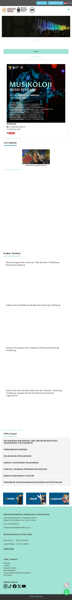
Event (36, 51)
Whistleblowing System (19, 476)
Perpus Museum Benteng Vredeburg (17, 573)
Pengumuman (36, 57)
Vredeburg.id (39, 596)
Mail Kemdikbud (10, 570)
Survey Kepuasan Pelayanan (21, 462)
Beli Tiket (42, 3)
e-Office (6, 566)
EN (70, 3)
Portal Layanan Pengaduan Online (25, 469)
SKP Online (8, 575)
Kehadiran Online (10, 568)
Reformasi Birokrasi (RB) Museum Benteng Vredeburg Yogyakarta (31, 442)
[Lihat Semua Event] (13, 138)
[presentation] (34, 40)
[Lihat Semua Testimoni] (13, 170)
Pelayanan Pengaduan (17, 456)
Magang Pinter (55, 3)
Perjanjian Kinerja (15, 449)
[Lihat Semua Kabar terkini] (12, 430)
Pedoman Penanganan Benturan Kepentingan (33, 482)
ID (65, 3)
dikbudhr (7, 563)
